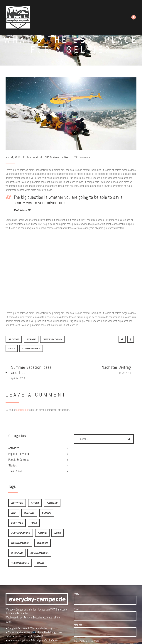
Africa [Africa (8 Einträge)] (35, 503)
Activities (13, 448)
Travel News (15, 471)
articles (13, 339)
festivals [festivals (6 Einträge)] (17, 523)
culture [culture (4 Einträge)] (29, 513)
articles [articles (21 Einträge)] (52, 503)
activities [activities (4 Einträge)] (17, 503)
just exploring (52, 339)
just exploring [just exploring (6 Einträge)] (20, 533)
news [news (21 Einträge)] (57, 533)
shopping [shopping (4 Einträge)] (17, 553)
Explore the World (32, 157)
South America (31, 348)
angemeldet (22, 410)
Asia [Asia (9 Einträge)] (13, 513)
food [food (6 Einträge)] (34, 523)
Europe (31, 339)
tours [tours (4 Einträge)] (40, 563)
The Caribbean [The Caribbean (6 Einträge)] (20, 563)
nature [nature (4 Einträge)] (42, 533)
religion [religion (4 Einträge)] (42, 543)
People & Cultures (18, 460)
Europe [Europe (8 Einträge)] (46, 513)
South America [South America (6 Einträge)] (39, 553)
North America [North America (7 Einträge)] (20, 543)
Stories (12, 465)
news (11, 348)
